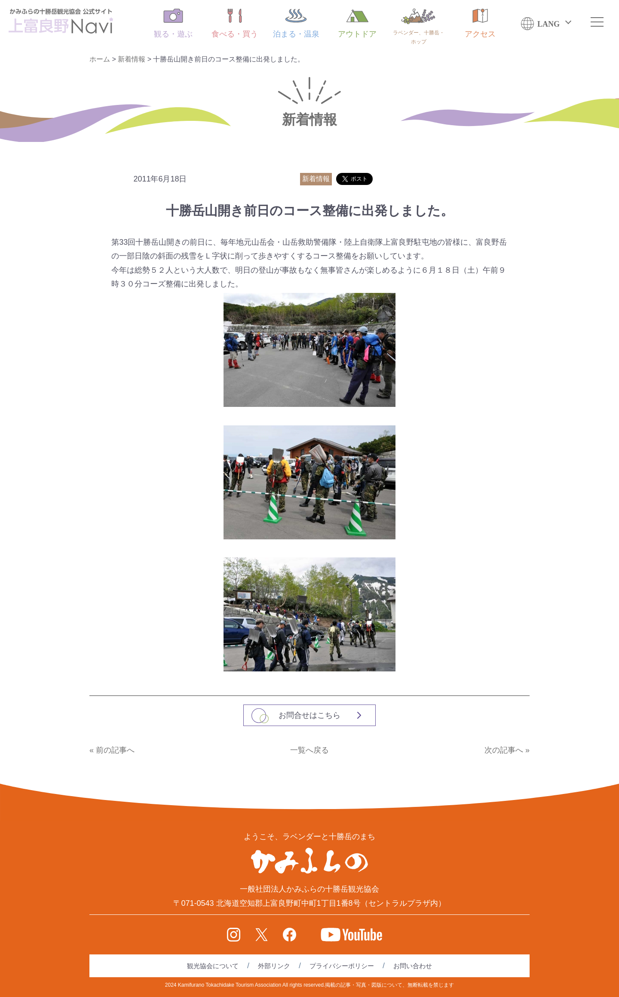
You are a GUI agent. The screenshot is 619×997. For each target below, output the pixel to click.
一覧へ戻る (309, 750)
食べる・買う (234, 23)
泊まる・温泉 (296, 23)
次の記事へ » (507, 750)
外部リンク (274, 965)
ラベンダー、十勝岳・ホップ (418, 27)
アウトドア (357, 23)
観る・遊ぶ (173, 23)
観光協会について (213, 965)
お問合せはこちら (309, 715)
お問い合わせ (412, 965)
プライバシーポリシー (342, 965)
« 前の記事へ (112, 750)
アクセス (480, 23)
